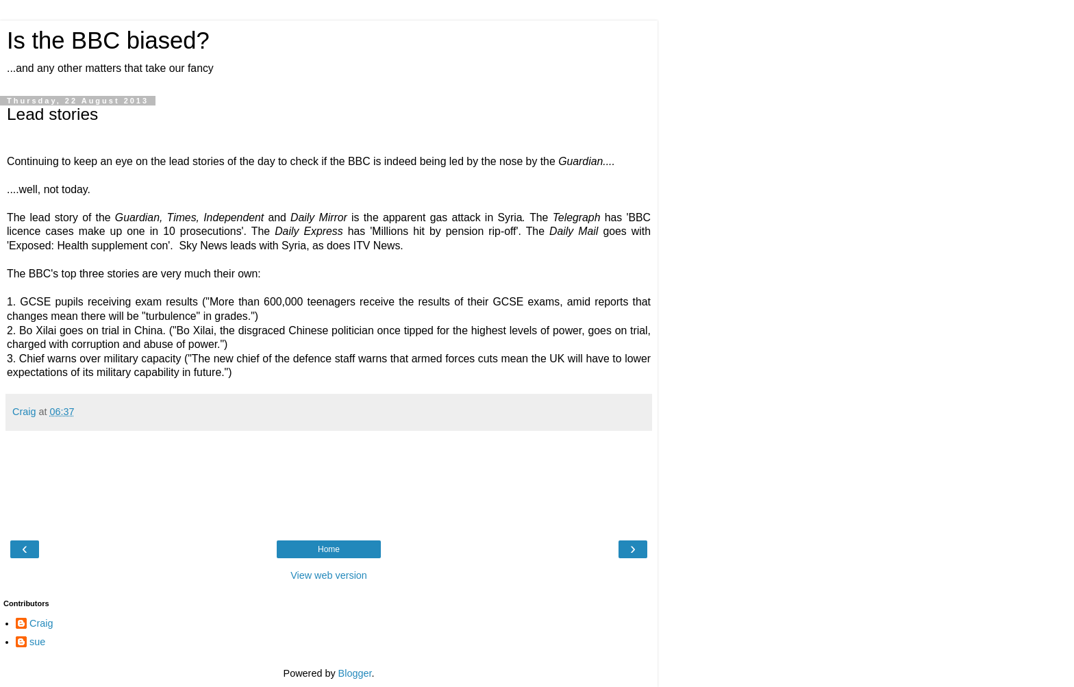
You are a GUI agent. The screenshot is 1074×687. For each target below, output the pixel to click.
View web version (328, 575)
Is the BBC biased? (108, 40)
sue (37, 641)
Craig (41, 623)
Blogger (355, 673)
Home (329, 549)
